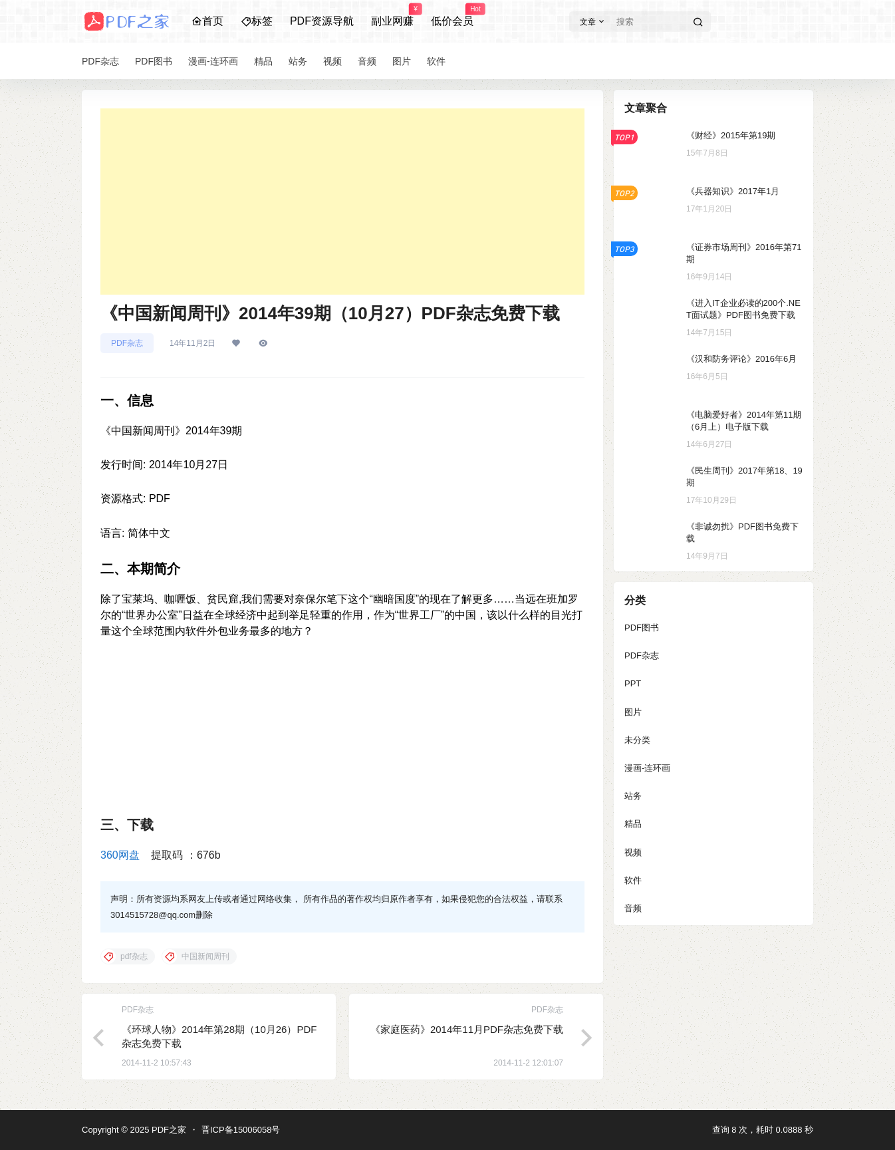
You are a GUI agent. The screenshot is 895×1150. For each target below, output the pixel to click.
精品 (633, 824)
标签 (257, 21)
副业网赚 (392, 15)
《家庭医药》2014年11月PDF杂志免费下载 (466, 1029)
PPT (632, 683)
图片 (633, 712)
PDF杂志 (127, 343)
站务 (633, 796)
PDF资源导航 (322, 21)
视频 (633, 852)
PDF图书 (641, 628)
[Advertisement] (342, 201)
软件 (633, 880)
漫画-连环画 (647, 768)
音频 (633, 908)
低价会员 (452, 15)
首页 (207, 21)
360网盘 (120, 855)
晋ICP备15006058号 (241, 1130)
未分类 (637, 740)
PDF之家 (167, 1130)
